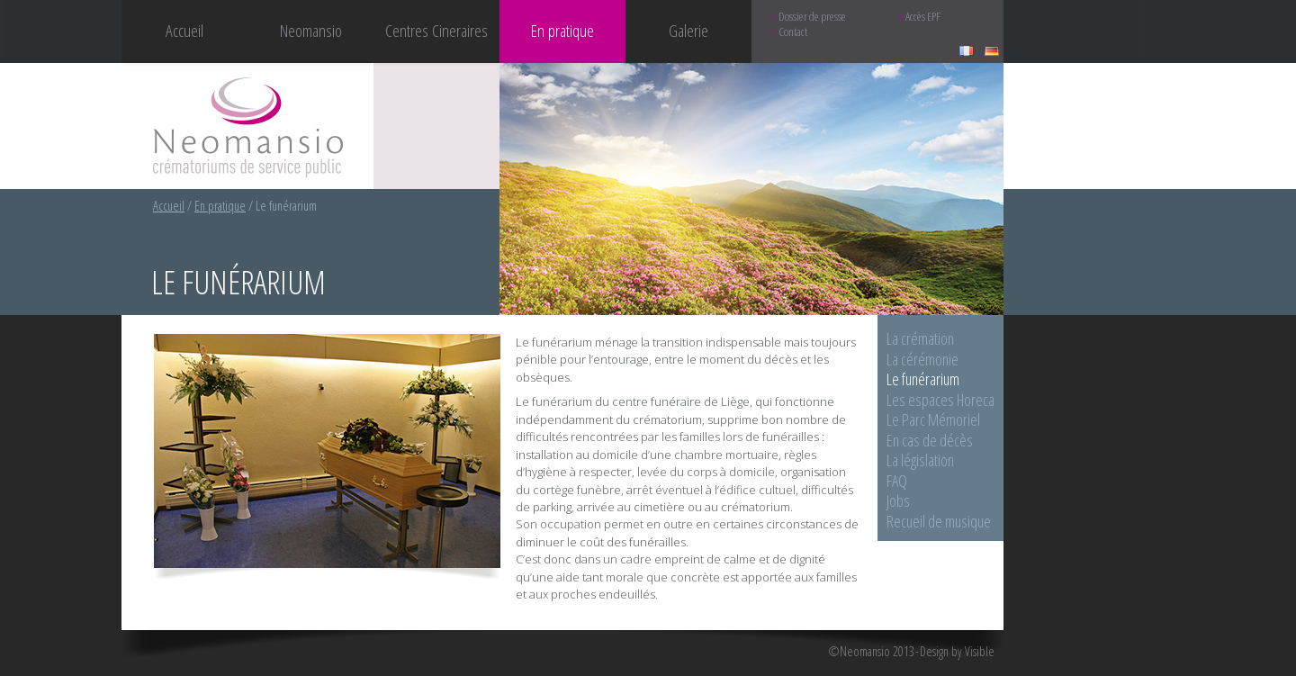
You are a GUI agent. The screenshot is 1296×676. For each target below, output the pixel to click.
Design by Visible (957, 652)
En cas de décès (929, 440)
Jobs (898, 500)
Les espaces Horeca (940, 399)
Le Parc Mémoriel (933, 419)
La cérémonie (922, 359)
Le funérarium (922, 379)
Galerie (688, 30)
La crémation (920, 338)
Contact (792, 32)
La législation (920, 460)
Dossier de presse (812, 16)
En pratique (220, 205)
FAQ (896, 480)
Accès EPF (922, 16)
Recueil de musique (938, 521)
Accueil (184, 30)
